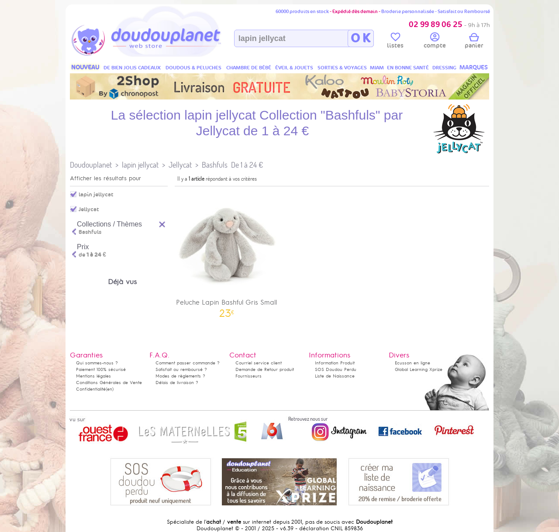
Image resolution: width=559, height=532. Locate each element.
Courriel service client (258, 362)
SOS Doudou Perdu (335, 369)
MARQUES (473, 67)
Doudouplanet (91, 165)
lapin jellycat (140, 165)
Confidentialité (91, 389)
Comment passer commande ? (187, 362)
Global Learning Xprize (418, 369)
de (92, 254)
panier (474, 41)
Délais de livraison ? (176, 382)
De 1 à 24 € (247, 165)
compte (435, 41)
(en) (110, 389)
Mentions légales (93, 376)
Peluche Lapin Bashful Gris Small (227, 253)
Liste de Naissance (335, 376)
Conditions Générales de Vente (109, 382)
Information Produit (335, 362)
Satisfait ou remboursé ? (181, 369)
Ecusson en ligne (412, 362)
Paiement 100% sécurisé (101, 369)
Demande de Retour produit (264, 369)
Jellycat (180, 165)
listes (395, 41)
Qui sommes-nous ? (97, 362)
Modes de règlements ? (180, 376)
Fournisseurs (248, 376)
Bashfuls (215, 165)
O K (360, 38)
